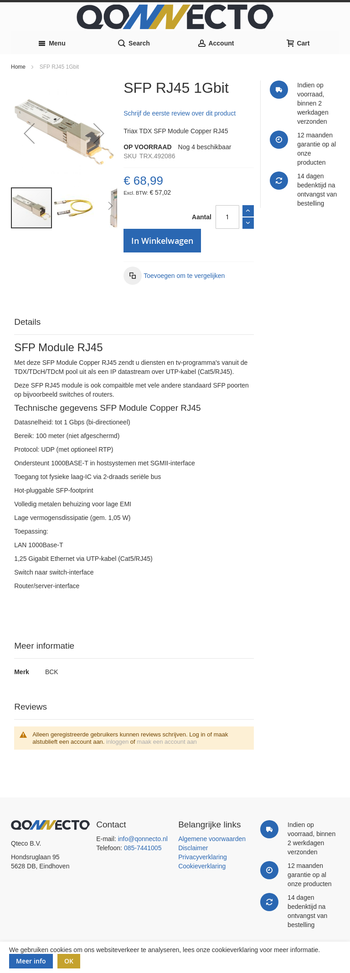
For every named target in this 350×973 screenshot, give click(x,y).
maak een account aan (167, 741)
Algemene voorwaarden (212, 838)
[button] (29, 134)
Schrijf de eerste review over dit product (180, 113)
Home (18, 67)
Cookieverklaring (202, 866)
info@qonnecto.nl (143, 838)
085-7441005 (143, 848)
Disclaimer (193, 848)
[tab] (134, 322)
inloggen (117, 741)
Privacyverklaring (202, 857)
